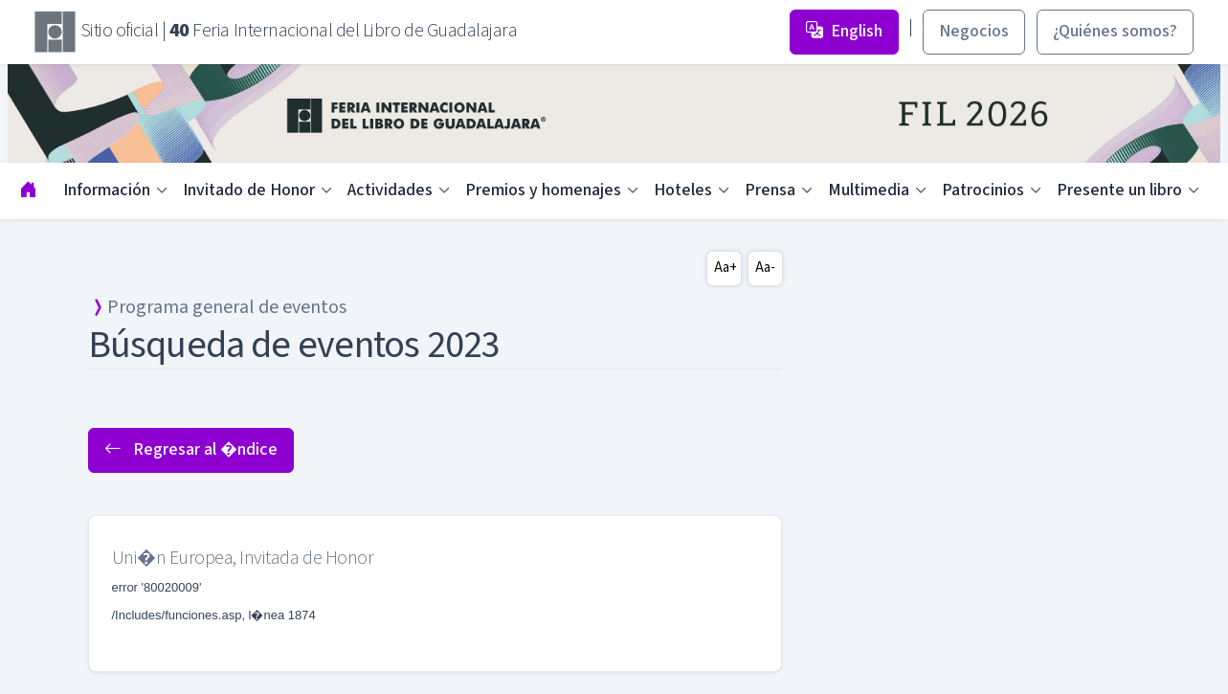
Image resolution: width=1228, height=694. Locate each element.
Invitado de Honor (249, 190)
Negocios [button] (974, 31)
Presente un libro (1119, 190)
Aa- (765, 267)
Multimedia (868, 190)
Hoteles (683, 190)
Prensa (770, 190)
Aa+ (725, 267)
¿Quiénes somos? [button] (1115, 31)
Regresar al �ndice (191, 449)
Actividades (390, 190)
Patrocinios (983, 190)
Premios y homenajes (543, 190)
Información (106, 190)
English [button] (844, 31)
